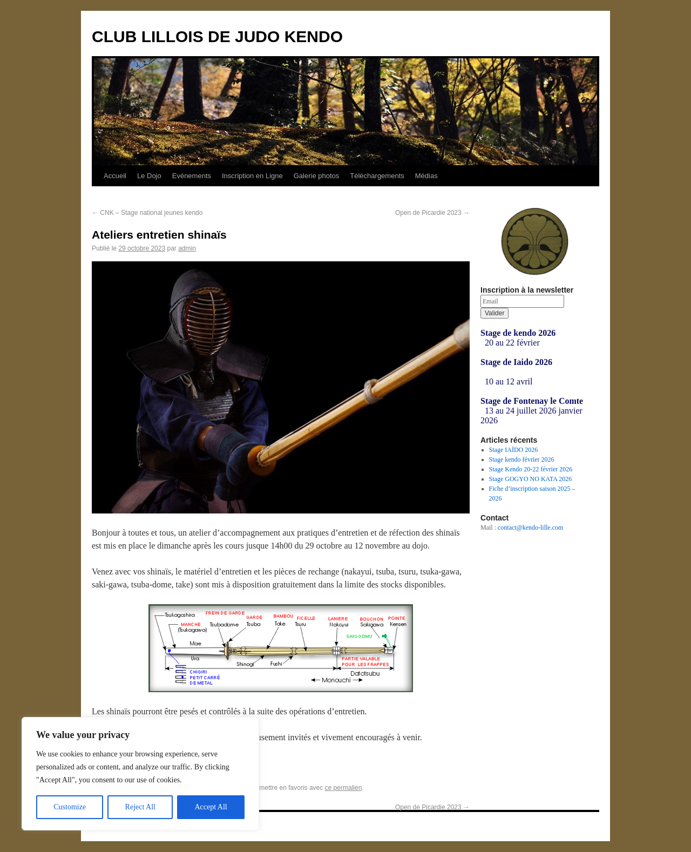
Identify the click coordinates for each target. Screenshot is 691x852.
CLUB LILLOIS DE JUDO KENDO (217, 36)
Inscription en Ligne (252, 176)
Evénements (191, 176)
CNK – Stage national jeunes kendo (147, 213)
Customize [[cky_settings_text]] (69, 807)
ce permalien (343, 788)
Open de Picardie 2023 (432, 213)
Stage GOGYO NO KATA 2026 (530, 479)
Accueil (115, 176)
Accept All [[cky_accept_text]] (210, 807)
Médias (426, 176)
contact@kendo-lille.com (530, 527)
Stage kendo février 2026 (521, 459)
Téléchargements (377, 176)
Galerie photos (317, 176)
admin (187, 248)
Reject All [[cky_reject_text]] (140, 807)
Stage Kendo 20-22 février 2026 (531, 469)
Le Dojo (149, 176)
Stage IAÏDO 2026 (513, 450)
